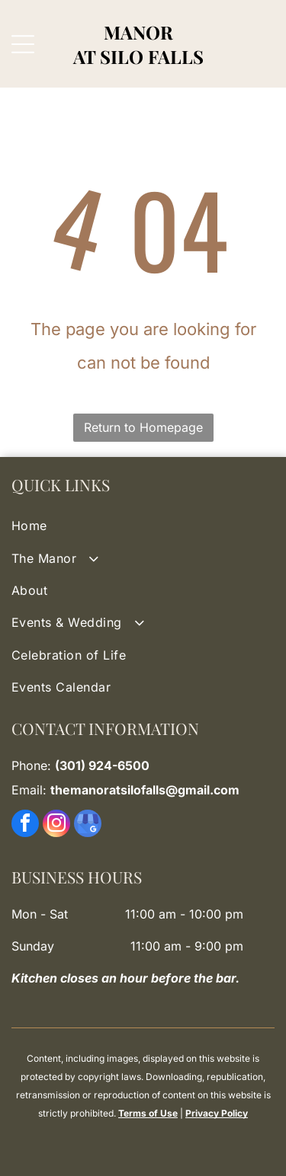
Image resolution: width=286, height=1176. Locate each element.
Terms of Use (148, 1113)
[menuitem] (143, 526)
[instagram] (56, 825)
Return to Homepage (143, 427)
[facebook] (25, 825)
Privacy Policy (216, 1113)
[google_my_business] (87, 825)
